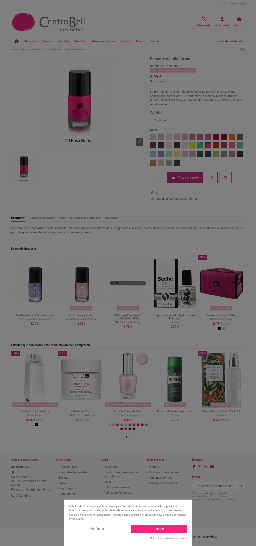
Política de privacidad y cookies (168, 538)
